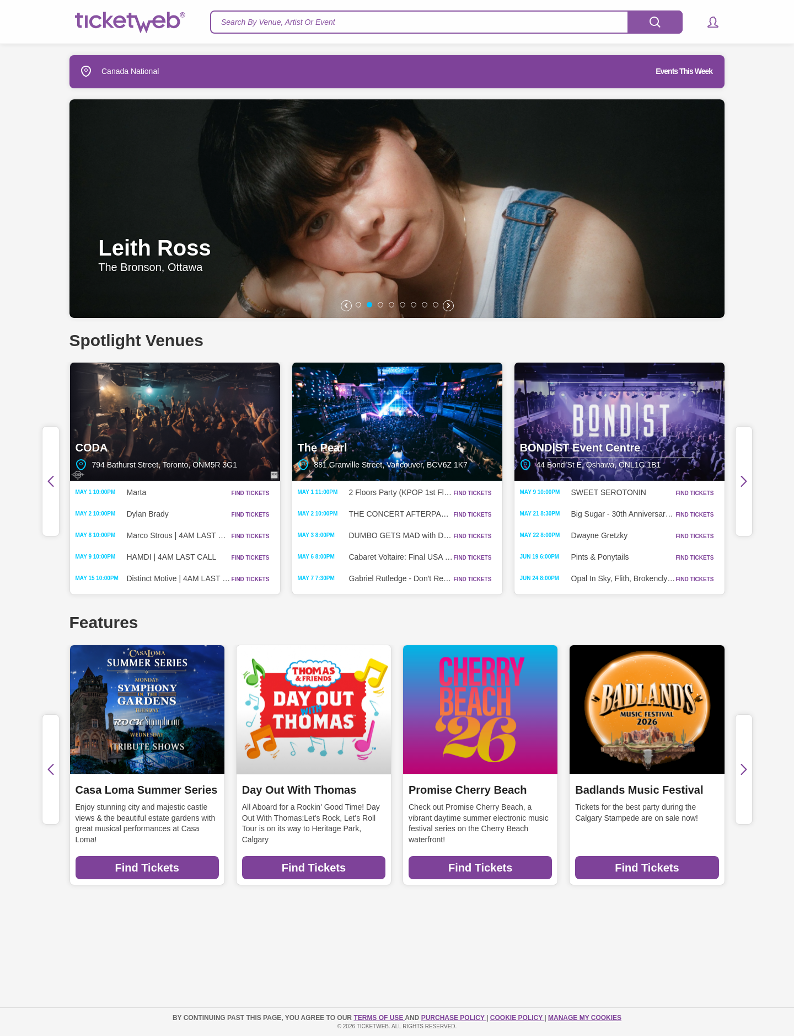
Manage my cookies (584, 1018)
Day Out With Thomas (299, 790)
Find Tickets (147, 868)
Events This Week (684, 71)
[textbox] (446, 22)
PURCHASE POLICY (453, 1018)
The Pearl (397, 422)
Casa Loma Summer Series (147, 790)
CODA (175, 422)
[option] (397, 208)
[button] (707, 22)
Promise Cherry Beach (468, 790)
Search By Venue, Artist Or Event (278, 22)
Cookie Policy (517, 1018)
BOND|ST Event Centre (619, 422)
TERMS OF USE (379, 1018)
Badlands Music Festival (639, 790)
